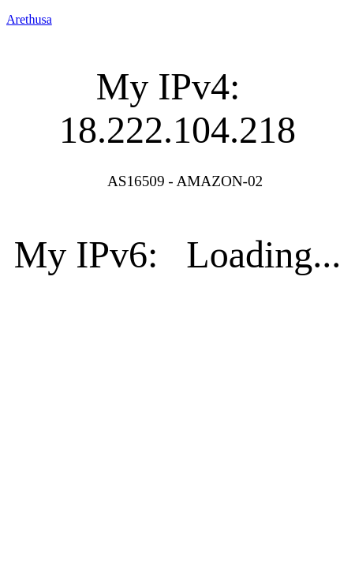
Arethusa (29, 19)
